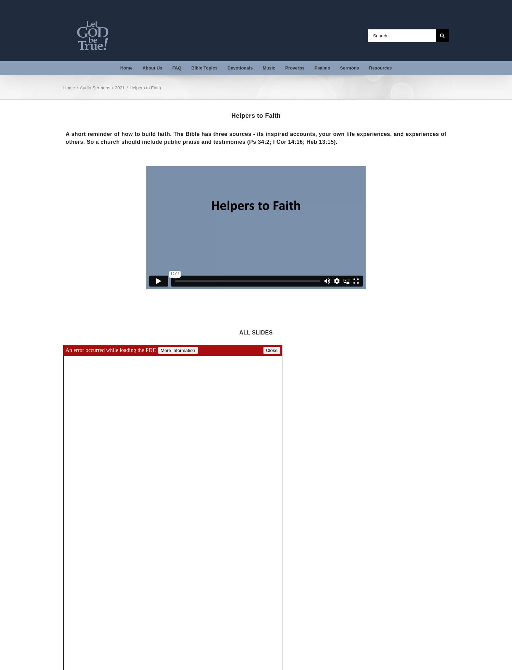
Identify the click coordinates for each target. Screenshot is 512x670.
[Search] (442, 35)
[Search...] (402, 35)
